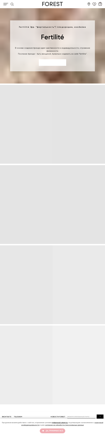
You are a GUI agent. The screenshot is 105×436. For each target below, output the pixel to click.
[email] (81, 417)
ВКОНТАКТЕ (6, 417)
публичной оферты (60, 423)
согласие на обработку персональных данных (64, 425)
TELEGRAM (18, 417)
